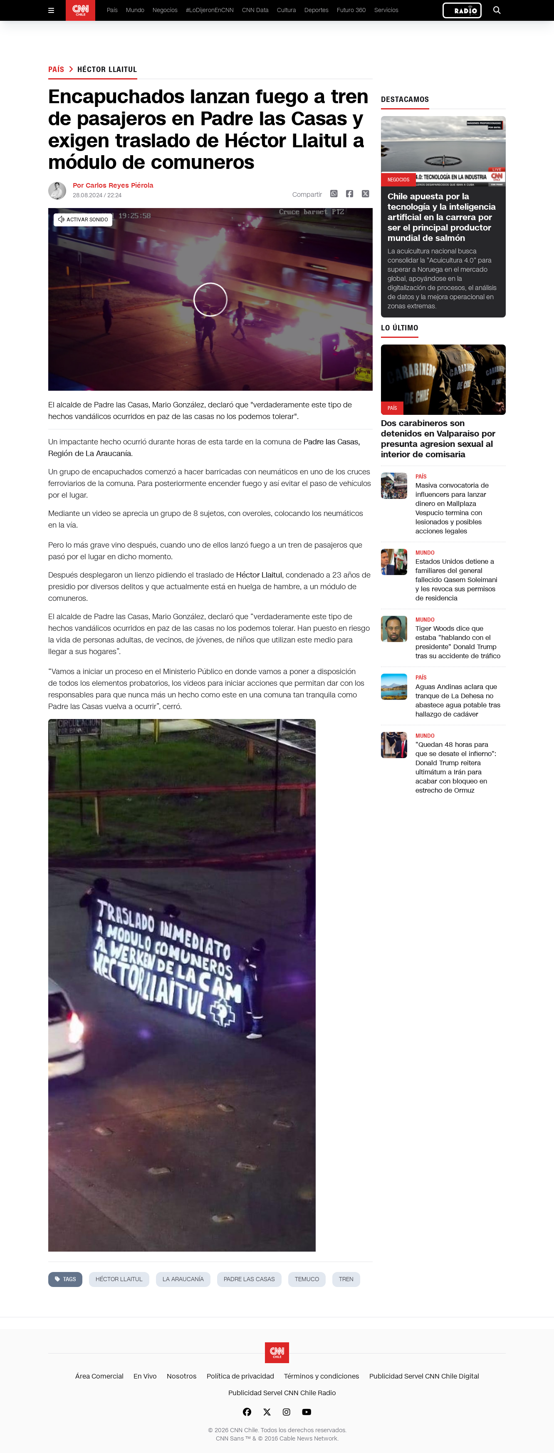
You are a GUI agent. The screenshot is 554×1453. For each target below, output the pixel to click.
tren (346, 1279)
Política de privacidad (240, 1376)
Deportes (316, 10)
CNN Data (255, 10)
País (112, 10)
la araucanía (183, 1279)
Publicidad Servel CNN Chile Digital (424, 1376)
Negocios (165, 10)
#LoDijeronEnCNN (210, 10)
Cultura (286, 10)
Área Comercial (99, 1376)
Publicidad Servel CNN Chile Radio (282, 1393)
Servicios (386, 10)
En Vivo (145, 1376)
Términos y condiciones (321, 1376)
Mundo (135, 10)
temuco (307, 1279)
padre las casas (249, 1279)
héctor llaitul (107, 69)
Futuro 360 (351, 10)
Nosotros (182, 1376)
